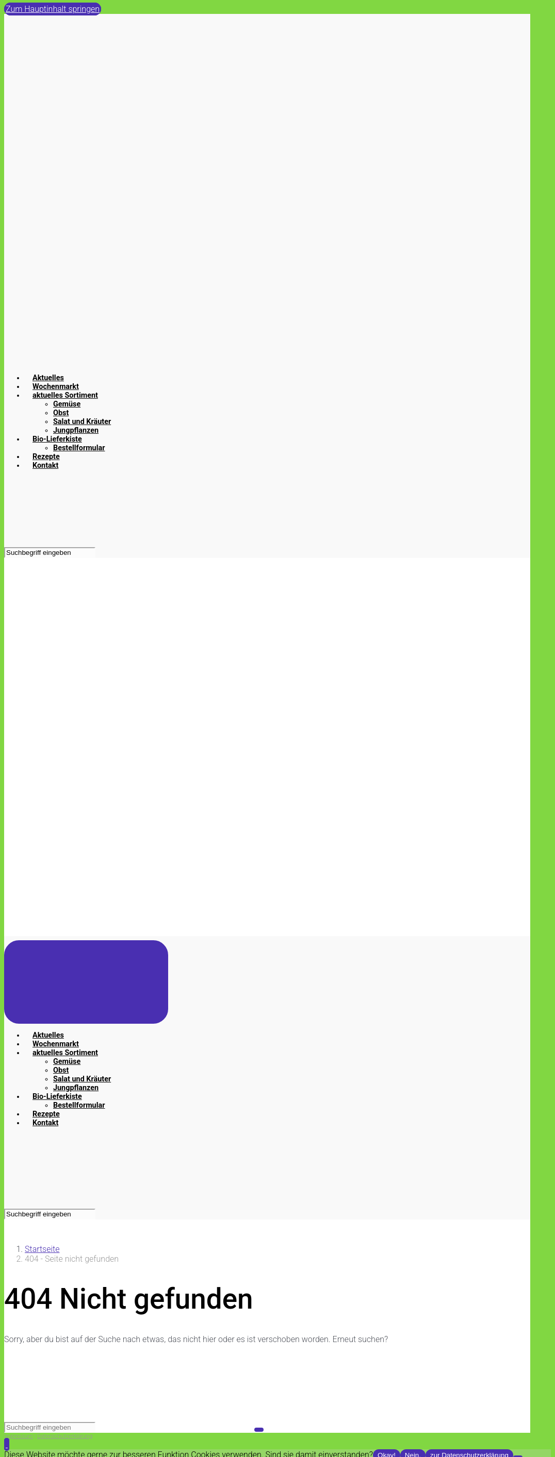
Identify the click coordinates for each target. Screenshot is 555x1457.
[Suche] (49, 552)
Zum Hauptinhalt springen (53, 9)
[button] (6, 1444)
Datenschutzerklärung (64, 1436)
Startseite (42, 1249)
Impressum (18, 1436)
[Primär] (86, 982)
